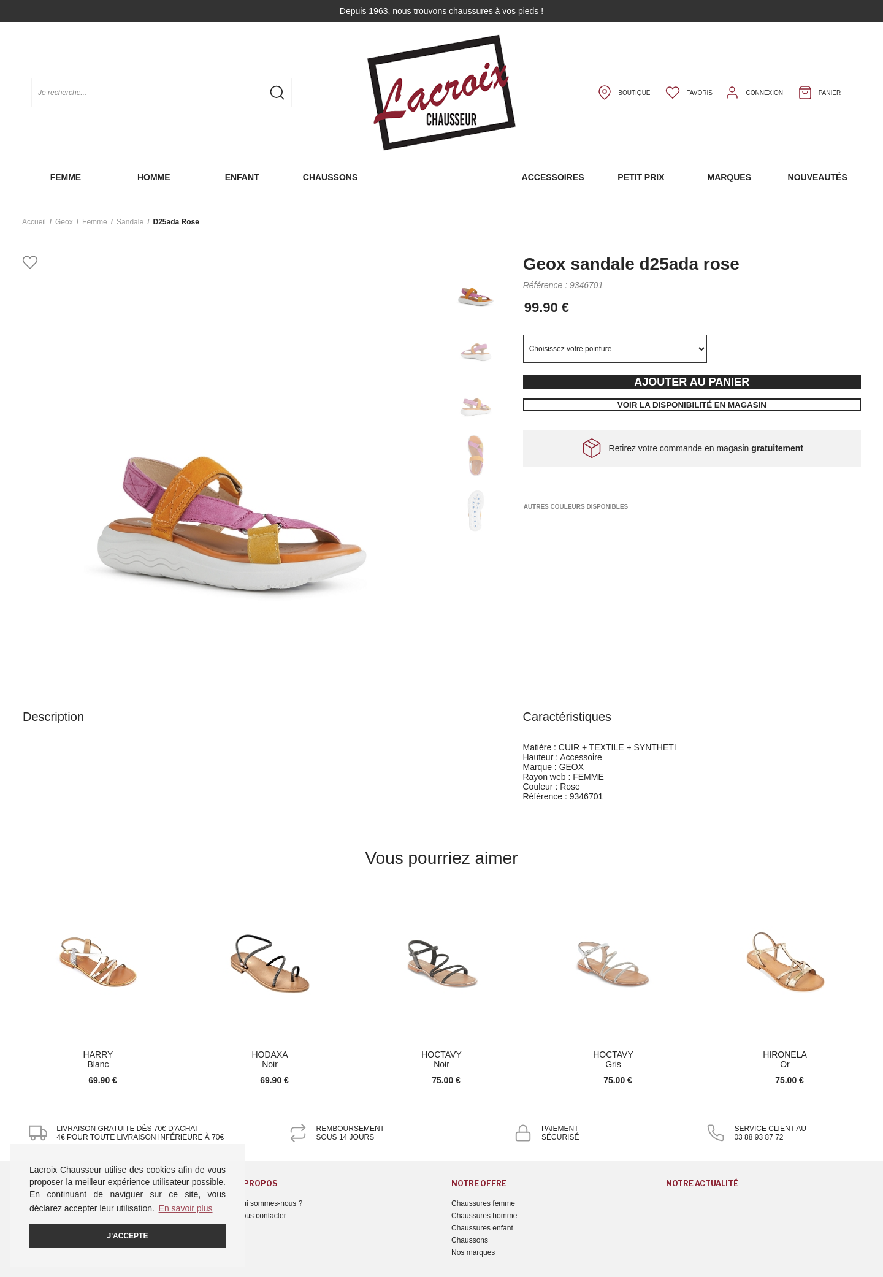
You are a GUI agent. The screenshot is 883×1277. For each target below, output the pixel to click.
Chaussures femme (483, 1203)
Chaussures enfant (482, 1228)
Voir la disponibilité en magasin (691, 405)
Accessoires (553, 177)
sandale (130, 222)
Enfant (242, 177)
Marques (729, 177)
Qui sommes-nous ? (269, 1203)
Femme (66, 177)
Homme (153, 177)
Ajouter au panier (691, 382)
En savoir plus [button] (186, 1208)
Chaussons (330, 177)
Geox (64, 222)
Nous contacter (261, 1215)
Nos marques (473, 1252)
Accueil (34, 222)
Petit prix (640, 177)
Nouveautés (817, 177)
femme (94, 222)
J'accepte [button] (127, 1236)
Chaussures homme (484, 1215)
